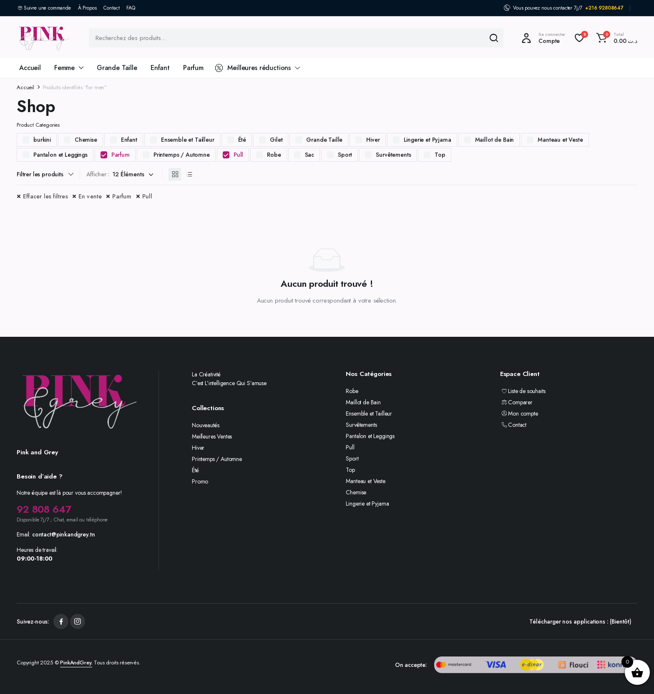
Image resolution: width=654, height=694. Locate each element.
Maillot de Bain (494, 139)
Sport (345, 154)
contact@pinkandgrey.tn (63, 534)
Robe (274, 154)
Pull (238, 154)
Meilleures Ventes (212, 436)
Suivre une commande (47, 8)
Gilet (276, 139)
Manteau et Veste (560, 139)
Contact (111, 8)
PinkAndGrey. (76, 662)
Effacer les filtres (45, 196)
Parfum (193, 68)
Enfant (160, 68)
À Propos (87, 8)
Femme (64, 68)
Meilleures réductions (253, 68)
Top (440, 154)
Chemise (86, 139)
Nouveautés (205, 425)
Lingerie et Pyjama (427, 139)
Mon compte (519, 413)
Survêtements (393, 154)
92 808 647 (44, 509)
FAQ (130, 8)
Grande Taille (117, 68)
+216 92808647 (604, 8)
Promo (200, 481)
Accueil (30, 68)
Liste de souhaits (523, 391)
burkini (42, 139)
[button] (615, 38)
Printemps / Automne (181, 154)
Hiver (373, 139)
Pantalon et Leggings (60, 154)
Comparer (516, 402)
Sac (309, 154)
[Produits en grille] (175, 174)
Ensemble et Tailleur (187, 139)
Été (242, 139)
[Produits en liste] (189, 174)
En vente (90, 196)
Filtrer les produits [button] (40, 174)
